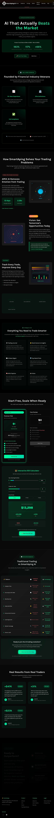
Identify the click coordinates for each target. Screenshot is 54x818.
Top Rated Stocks (25, 807)
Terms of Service (47, 801)
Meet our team (18, 775)
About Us (35, 801)
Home (17, 3)
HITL (22, 803)
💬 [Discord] (6, 814)
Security (43, 3)
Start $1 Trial (14, 456)
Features (23, 3)
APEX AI (23, 801)
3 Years (27, 497)
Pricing (28, 3)
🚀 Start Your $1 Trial (27, 533)
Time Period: (11, 494)
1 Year (14, 497)
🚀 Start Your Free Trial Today (27, 652)
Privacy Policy (47, 803)
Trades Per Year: (12, 486)
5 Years (39, 497)
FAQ (48, 3)
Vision (22, 805)
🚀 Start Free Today (22, 56)
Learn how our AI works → (8, 208)
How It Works (38, 3)
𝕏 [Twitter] (3, 814)
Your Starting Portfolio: (14, 477)
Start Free (40, 443)
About (33, 3)
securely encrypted (20, 336)
